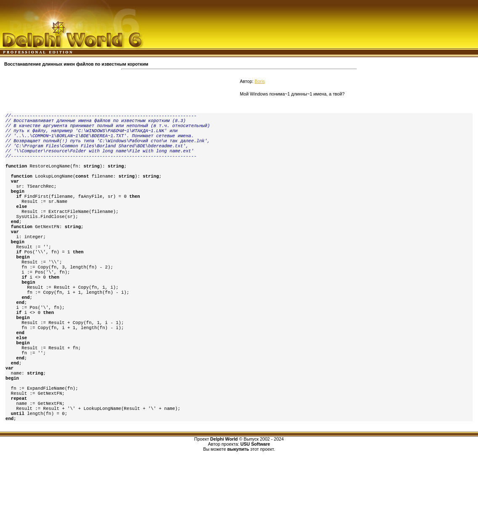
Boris (260, 81)
